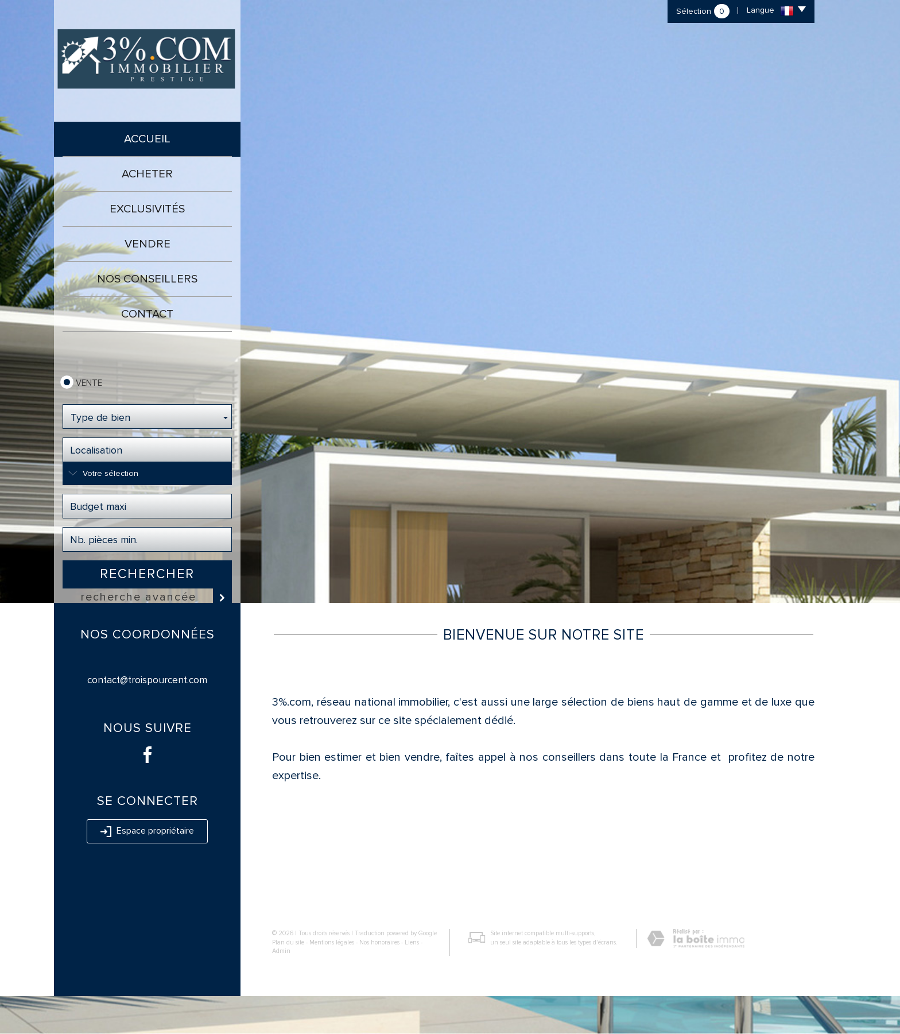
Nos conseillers (147, 279)
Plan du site (288, 980)
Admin (281, 989)
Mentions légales (331, 980)
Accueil (147, 139)
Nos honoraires (379, 980)
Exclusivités (147, 209)
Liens (412, 980)
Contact (147, 314)
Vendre (147, 244)
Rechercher (147, 574)
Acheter (147, 174)
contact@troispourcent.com (147, 718)
